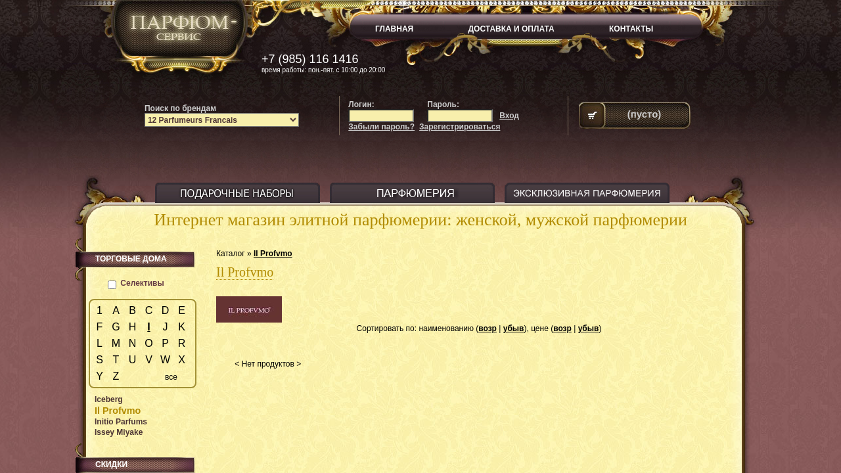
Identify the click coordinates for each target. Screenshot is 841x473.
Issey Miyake (119, 432)
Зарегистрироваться (459, 126)
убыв (513, 328)
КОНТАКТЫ (631, 29)
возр (487, 328)
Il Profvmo (273, 253)
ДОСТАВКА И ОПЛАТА (511, 29)
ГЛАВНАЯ (394, 29)
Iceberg (109, 399)
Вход (509, 115)
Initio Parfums (121, 421)
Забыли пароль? (381, 126)
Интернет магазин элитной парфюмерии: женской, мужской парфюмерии (420, 219)
